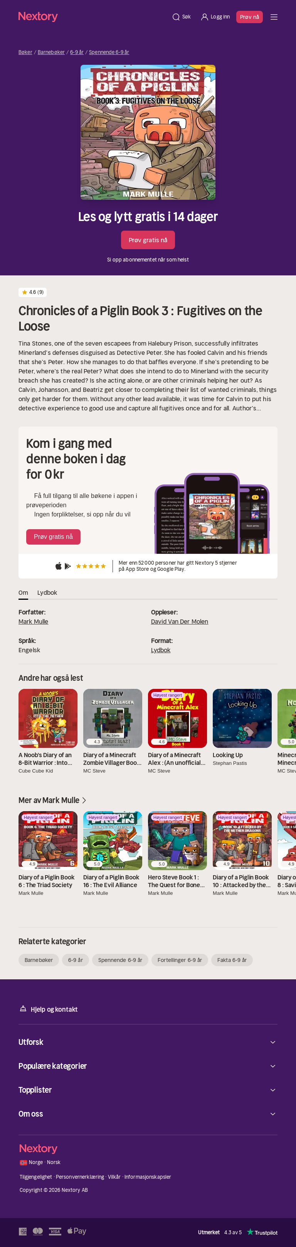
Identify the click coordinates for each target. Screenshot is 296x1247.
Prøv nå (249, 16)
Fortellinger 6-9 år (180, 960)
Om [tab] (23, 592)
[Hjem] (92, 17)
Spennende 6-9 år (109, 52)
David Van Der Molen (180, 621)
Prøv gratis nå (148, 240)
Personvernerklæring (80, 1177)
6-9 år (77, 52)
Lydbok (161, 650)
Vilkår (114, 1177)
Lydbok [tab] (47, 592)
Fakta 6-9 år (232, 960)
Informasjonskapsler (147, 1177)
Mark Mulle (33, 621)
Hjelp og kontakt (48, 1009)
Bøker (25, 52)
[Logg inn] (214, 17)
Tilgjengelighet (36, 1177)
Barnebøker (51, 52)
